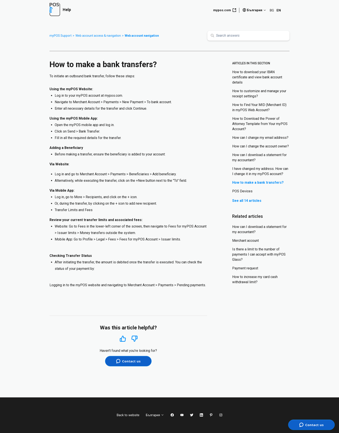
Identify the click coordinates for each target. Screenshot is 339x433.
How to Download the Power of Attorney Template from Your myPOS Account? (260, 124)
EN (279, 10)
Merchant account (245, 241)
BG (272, 10)
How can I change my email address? (260, 138)
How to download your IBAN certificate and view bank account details (257, 77)
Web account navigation (142, 35)
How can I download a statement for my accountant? (259, 157)
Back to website (128, 415)
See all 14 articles (246, 201)
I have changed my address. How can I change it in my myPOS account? (260, 171)
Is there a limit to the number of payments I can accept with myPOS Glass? (259, 254)
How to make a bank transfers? (258, 182)
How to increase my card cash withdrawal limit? (255, 279)
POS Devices (242, 191)
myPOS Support (61, 35)
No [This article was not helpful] (134, 339)
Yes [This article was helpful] (123, 339)
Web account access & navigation (98, 35)
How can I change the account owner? (260, 146)
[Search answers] (248, 36)
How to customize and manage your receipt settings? (259, 93)
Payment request (245, 268)
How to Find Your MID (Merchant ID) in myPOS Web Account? (259, 107)
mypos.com (224, 10)
